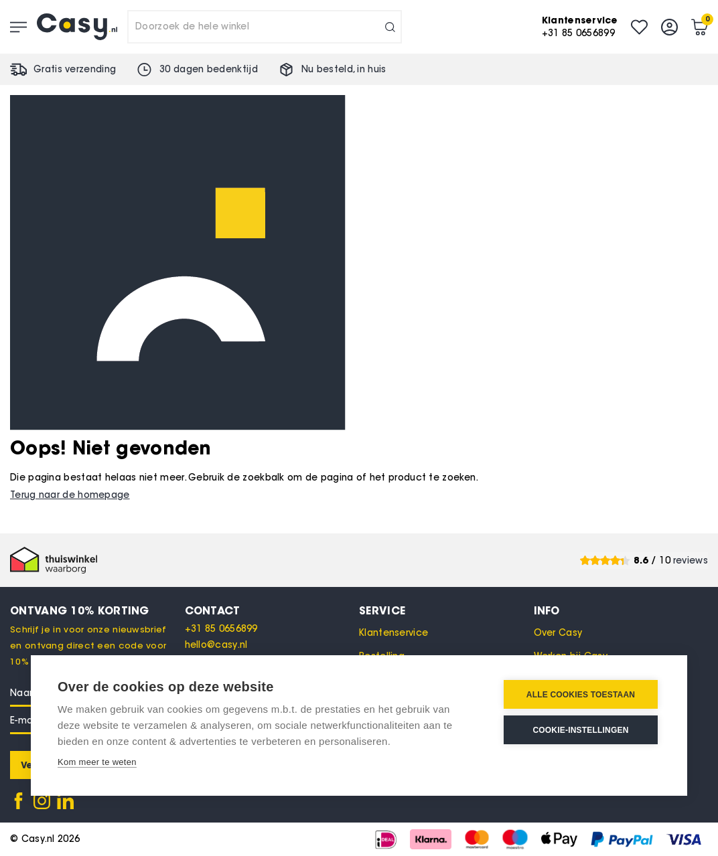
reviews (690, 560)
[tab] (272, 610)
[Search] (390, 27)
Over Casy (558, 632)
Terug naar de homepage (70, 495)
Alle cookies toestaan (580, 694)
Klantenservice (393, 632)
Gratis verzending (74, 69)
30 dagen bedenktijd (208, 69)
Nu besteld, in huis (343, 69)
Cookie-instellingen (580, 730)
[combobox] (264, 27)
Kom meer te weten (97, 762)
